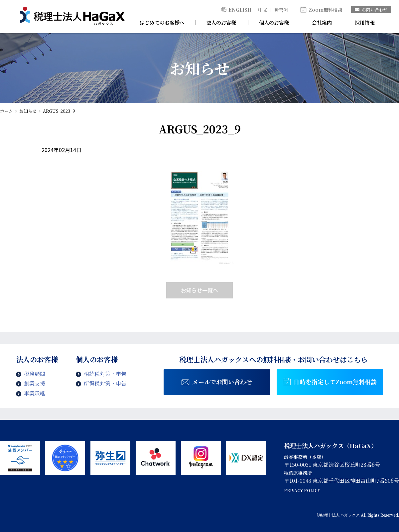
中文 (262, 9)
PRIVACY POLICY (302, 490)
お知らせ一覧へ (199, 290)
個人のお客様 (274, 22)
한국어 (281, 9)
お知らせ (28, 111)
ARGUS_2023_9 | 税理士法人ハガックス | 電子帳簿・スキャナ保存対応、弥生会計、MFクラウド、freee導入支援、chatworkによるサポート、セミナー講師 (72, 17)
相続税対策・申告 (105, 374)
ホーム (6, 111)
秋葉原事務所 (298, 472)
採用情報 (365, 22)
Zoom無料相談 (325, 9)
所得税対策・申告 (105, 383)
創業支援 (34, 383)
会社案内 (322, 22)
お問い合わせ (371, 9)
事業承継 (34, 393)
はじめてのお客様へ (162, 22)
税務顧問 (34, 374)
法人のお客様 (221, 22)
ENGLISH (239, 9)
